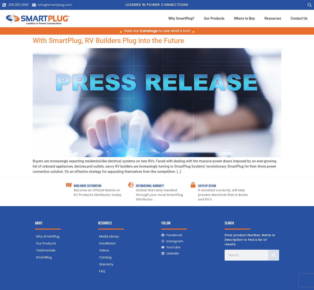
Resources (273, 18)
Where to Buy (244, 18)
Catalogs (149, 30)
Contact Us (299, 18)
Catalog (105, 257)
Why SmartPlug (47, 236)
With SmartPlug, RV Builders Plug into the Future (108, 40)
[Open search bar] (309, 5)
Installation (107, 243)
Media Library (109, 236)
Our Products (214, 18)
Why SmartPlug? (181, 18)
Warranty (106, 264)
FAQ (102, 271)
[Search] (273, 255)
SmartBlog (44, 257)
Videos (104, 250)
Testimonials (45, 250)
